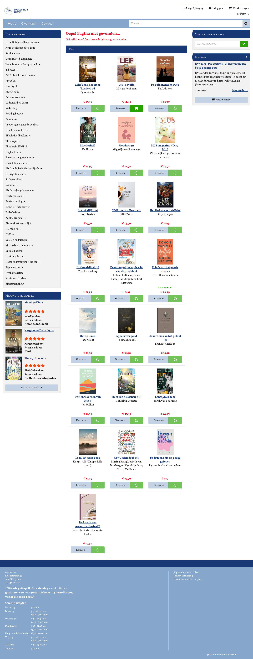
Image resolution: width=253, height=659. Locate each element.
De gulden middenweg (165, 85)
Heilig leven (88, 336)
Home (12, 23)
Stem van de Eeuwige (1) (126, 397)
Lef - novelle (126, 85)
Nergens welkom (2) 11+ (39, 330)
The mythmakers (35, 358)
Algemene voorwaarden (186, 572)
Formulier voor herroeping (188, 579)
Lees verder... (240, 90)
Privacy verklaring (183, 575)
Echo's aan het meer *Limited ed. (87, 87)
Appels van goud (126, 336)
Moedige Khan (34, 303)
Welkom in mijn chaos (126, 210)
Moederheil (87, 146)
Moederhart (126, 146)
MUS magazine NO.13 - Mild (165, 147)
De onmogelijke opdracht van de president (126, 269)
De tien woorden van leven (88, 399)
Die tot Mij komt (88, 210)
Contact (47, 23)
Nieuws (200, 57)
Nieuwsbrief (221, 99)
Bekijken (81, 108)
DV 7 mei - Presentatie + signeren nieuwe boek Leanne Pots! (221, 66)
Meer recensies (31, 387)
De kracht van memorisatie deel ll (87, 524)
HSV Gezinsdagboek (126, 458)
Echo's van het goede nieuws (165, 269)
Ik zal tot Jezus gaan (87, 458)
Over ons (28, 23)
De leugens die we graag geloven (165, 460)
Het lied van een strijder (165, 210)
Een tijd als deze (165, 397)
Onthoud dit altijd (87, 267)
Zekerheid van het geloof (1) (165, 338)
